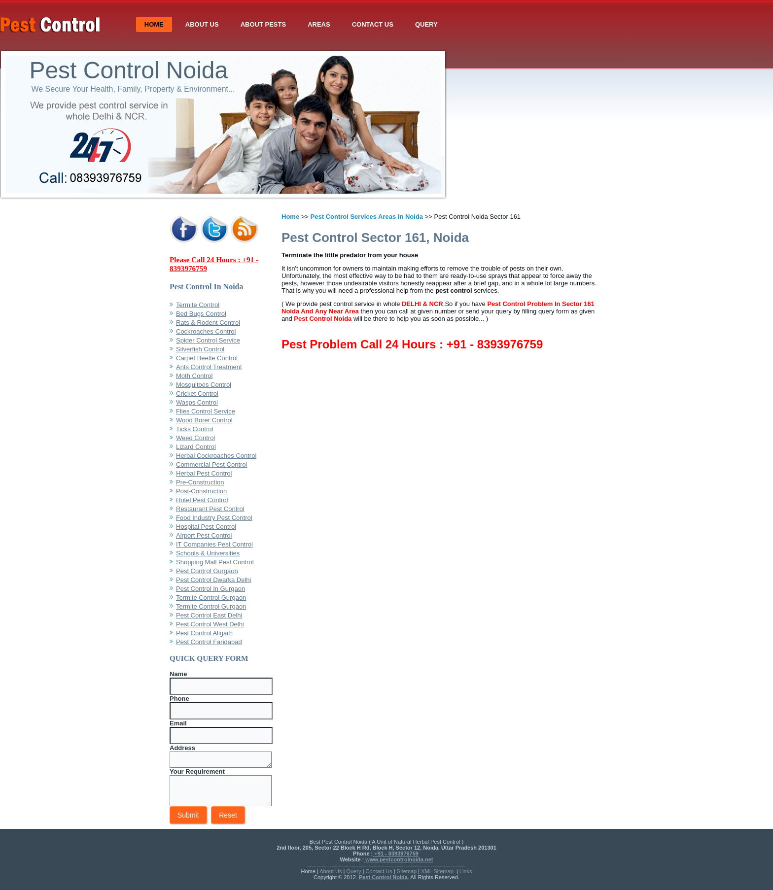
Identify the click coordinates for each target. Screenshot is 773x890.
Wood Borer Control (204, 420)
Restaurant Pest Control (210, 509)
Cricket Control (197, 393)
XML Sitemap (437, 871)
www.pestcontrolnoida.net (398, 859)
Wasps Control (197, 402)
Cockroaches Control (206, 331)
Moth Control (194, 375)
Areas (475, 24)
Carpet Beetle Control (207, 358)
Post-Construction (201, 491)
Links (465, 871)
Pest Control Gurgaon (207, 571)
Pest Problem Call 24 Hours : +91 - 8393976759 (412, 344)
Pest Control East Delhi (209, 615)
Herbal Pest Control (204, 473)
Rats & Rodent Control (208, 322)
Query (583, 24)
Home (310, 24)
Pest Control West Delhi (210, 624)
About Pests (420, 24)
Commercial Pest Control (211, 464)
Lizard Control (196, 446)
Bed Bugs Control (201, 313)
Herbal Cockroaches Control (216, 455)
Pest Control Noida (278, 70)
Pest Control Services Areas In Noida (367, 216)
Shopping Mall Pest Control (215, 562)
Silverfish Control (200, 349)
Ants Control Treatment (209, 367)
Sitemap (407, 871)
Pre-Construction (200, 482)
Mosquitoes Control (203, 384)
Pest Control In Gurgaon (210, 588)
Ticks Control (194, 429)
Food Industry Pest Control (214, 517)
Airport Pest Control (204, 535)
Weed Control (195, 438)
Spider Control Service (208, 340)
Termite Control (197, 304)
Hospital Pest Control (206, 526)
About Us (359, 24)
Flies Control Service (205, 411)
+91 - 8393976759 (396, 853)
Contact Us (529, 24)
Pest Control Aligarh (204, 633)
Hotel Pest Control (202, 500)
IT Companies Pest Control (214, 544)
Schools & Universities (208, 553)
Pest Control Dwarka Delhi (213, 579)
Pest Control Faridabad (209, 642)
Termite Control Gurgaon (211, 597)
